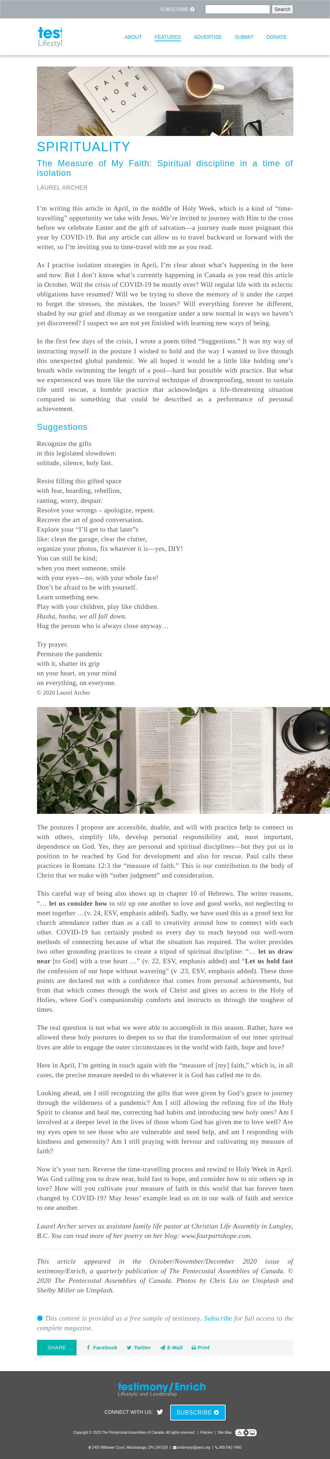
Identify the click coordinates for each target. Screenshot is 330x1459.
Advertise (208, 37)
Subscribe (177, 9)
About (133, 37)
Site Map (224, 1432)
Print (201, 1347)
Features (168, 37)
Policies (206, 1432)
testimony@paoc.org (194, 1447)
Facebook (101, 1347)
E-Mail (171, 1347)
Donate (276, 37)
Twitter (138, 1347)
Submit (244, 37)
